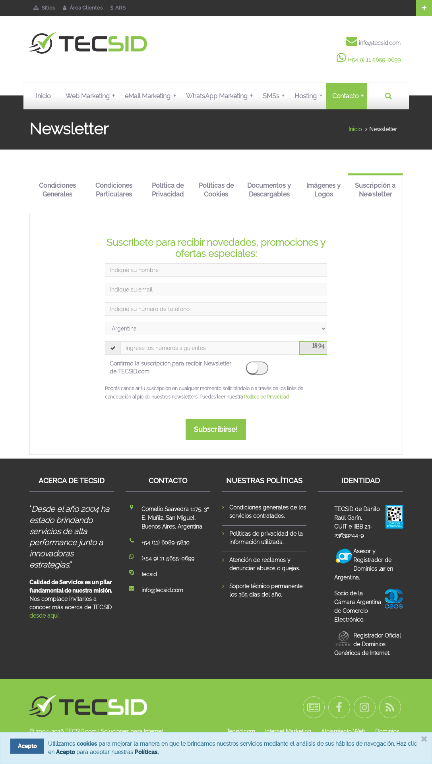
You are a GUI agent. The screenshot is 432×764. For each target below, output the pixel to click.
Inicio (43, 96)
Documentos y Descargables (269, 190)
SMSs (275, 96)
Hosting (309, 96)
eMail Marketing (152, 96)
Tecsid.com (241, 731)
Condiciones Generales (57, 190)
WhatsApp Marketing (221, 96)
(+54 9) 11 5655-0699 (374, 59)
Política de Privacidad (168, 190)
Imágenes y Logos (323, 190)
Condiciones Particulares (113, 190)
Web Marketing (92, 96)
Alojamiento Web (343, 731)
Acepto (65, 752)
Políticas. (147, 752)
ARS (118, 8)
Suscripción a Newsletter (375, 190)
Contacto (349, 96)
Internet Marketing (288, 731)
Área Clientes (83, 8)
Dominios (387, 731)
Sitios (44, 8)
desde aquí (43, 615)
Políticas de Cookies (216, 190)
